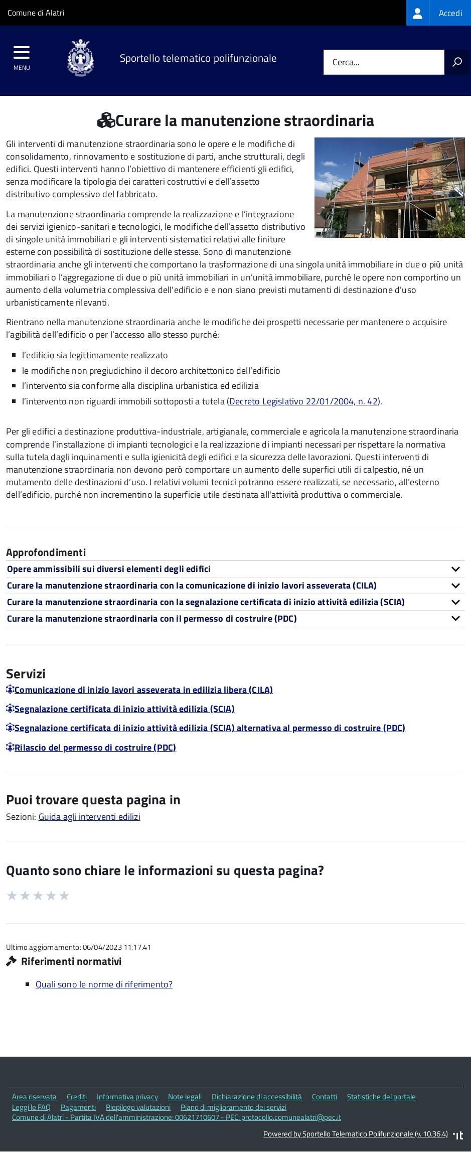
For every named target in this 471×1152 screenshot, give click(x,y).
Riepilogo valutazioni (138, 1107)
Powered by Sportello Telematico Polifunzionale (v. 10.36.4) (355, 1133)
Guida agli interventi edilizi (89, 816)
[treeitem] (438, 13)
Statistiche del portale (381, 1096)
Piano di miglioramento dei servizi (233, 1107)
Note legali (185, 1096)
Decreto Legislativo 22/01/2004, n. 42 (303, 401)
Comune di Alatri (36, 13)
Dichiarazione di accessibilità (257, 1096)
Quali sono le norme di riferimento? (104, 984)
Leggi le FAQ (31, 1107)
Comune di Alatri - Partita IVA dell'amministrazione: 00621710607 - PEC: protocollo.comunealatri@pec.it (176, 1117)
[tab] (235, 568)
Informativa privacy (127, 1096)
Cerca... (346, 62)
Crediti (77, 1096)
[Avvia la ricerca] (456, 62)
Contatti (324, 1096)
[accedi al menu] (22, 55)
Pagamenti (78, 1107)
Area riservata (34, 1096)
